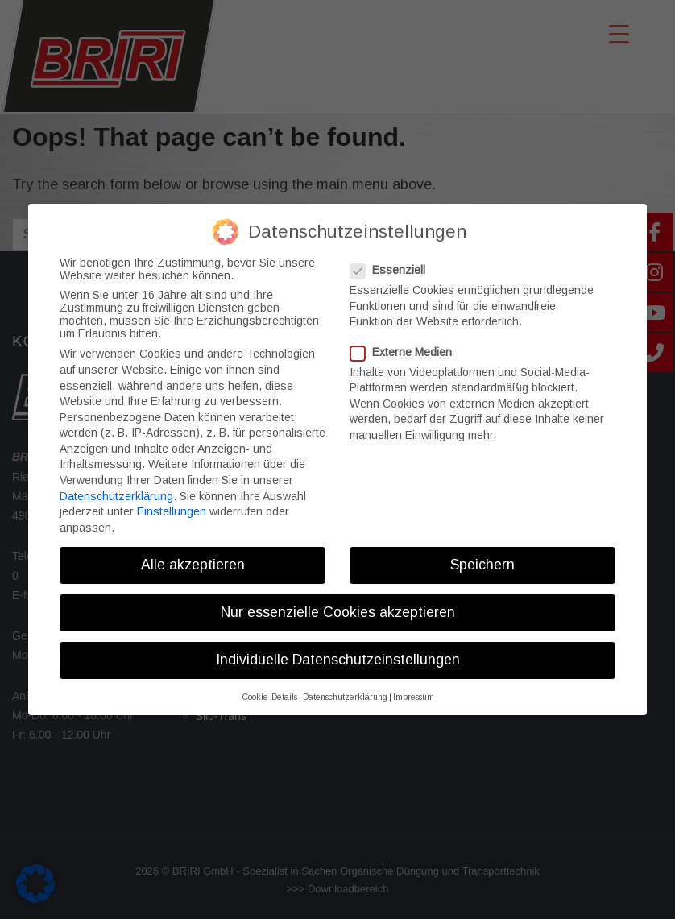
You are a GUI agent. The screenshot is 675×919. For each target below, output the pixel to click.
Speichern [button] (482, 556)
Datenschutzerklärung (116, 487)
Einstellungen (171, 503)
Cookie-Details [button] (269, 688)
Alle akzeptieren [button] (193, 556)
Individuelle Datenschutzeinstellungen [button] (338, 652)
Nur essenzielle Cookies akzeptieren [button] (338, 603)
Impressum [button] (413, 688)
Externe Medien (406, 343)
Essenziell (393, 261)
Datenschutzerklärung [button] (345, 688)
